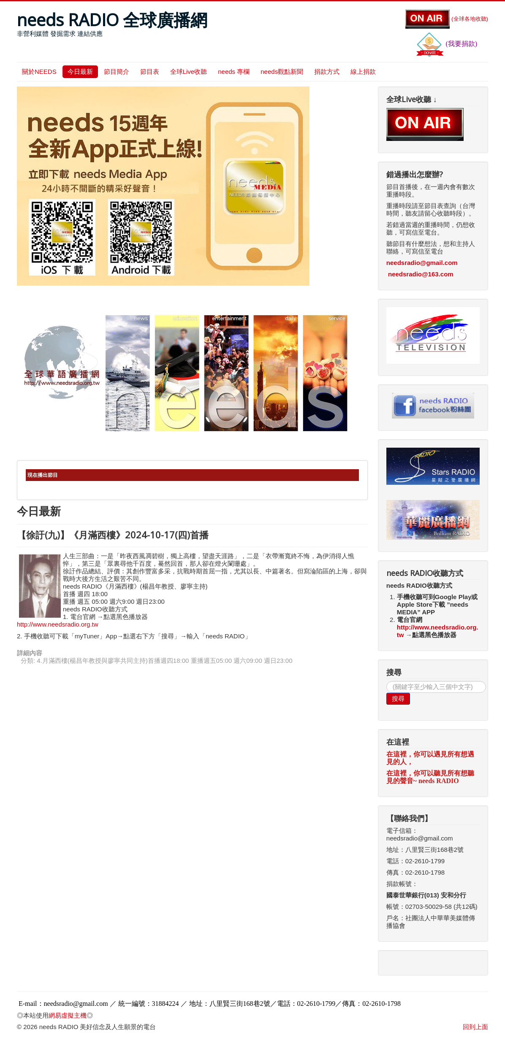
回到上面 (475, 1026)
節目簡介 (116, 71)
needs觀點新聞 (282, 71)
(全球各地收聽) (446, 19)
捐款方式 (326, 71)
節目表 (149, 71)
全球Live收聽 (188, 71)
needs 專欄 (234, 71)
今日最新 (80, 71)
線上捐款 (363, 71)
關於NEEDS (39, 71)
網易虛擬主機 (68, 1015)
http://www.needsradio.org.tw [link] (57, 624)
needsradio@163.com (420, 274)
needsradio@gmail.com (422, 262)
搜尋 (398, 698)
